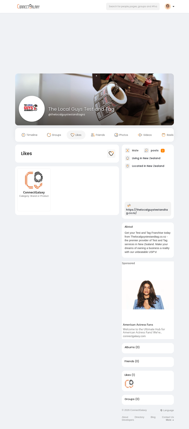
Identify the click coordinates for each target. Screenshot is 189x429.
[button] (133, 6)
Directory (139, 417)
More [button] (170, 419)
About (125, 417)
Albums (130, 347)
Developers (128, 420)
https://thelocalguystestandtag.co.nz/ (147, 211)
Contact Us (168, 417)
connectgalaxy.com (134, 336)
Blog (153, 417)
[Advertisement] (94, 44)
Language (167, 410)
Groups (130, 399)
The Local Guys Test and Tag (81, 109)
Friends (129, 361)
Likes (128, 374)
